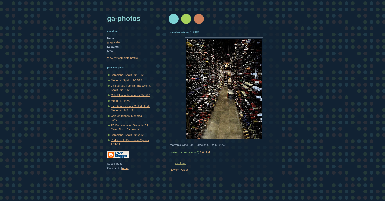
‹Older (184, 169)
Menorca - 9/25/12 (122, 100)
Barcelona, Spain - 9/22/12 (127, 134)
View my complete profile (122, 57)
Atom (125, 168)
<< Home (180, 163)
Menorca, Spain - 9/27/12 (126, 80)
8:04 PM (205, 152)
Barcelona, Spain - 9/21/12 (127, 74)
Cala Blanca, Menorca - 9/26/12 (130, 95)
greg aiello (113, 42)
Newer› (174, 169)
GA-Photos (123, 18)
